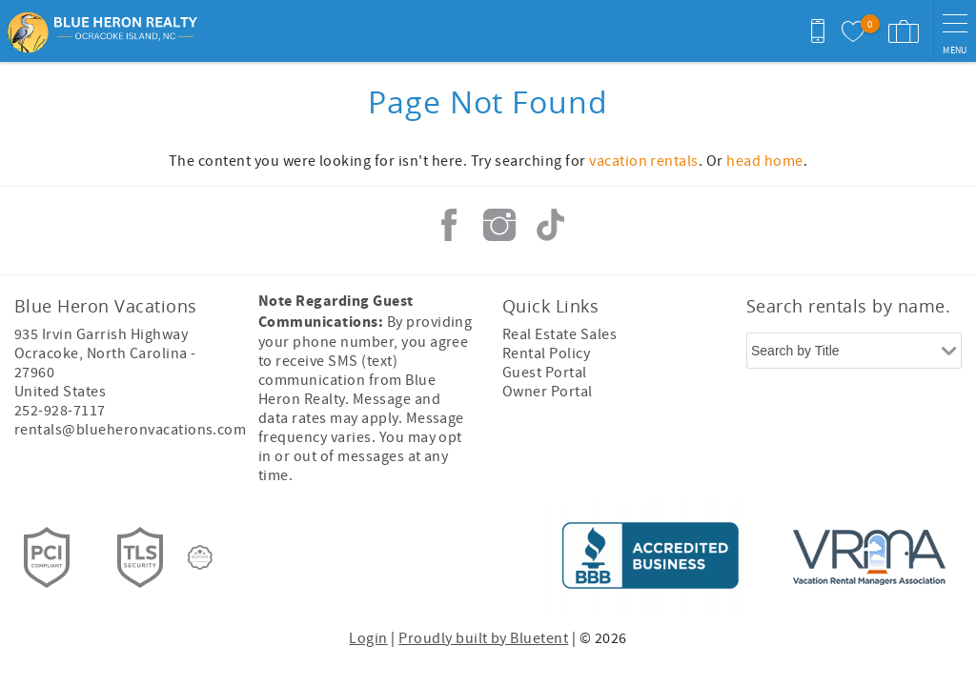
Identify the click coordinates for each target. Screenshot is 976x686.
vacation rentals (644, 161)
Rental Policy (546, 353)
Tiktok (550, 225)
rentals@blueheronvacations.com (130, 429)
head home (764, 161)
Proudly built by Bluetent (483, 638)
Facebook (449, 225)
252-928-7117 (60, 410)
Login (368, 638)
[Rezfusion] (200, 557)
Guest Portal (544, 372)
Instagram (499, 225)
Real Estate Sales (559, 334)
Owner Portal (547, 391)
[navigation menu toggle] (954, 31)
